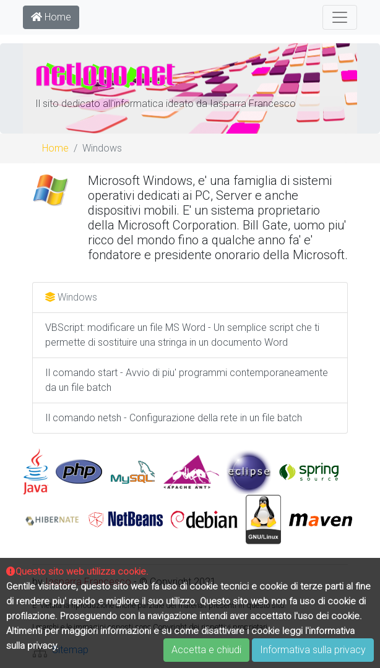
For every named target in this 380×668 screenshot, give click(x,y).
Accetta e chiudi (206, 650)
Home (51, 17)
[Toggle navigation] (339, 17)
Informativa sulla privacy (313, 650)
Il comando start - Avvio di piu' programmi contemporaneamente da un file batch (186, 380)
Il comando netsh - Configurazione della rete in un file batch (173, 418)
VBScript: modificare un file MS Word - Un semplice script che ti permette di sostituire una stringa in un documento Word (182, 335)
